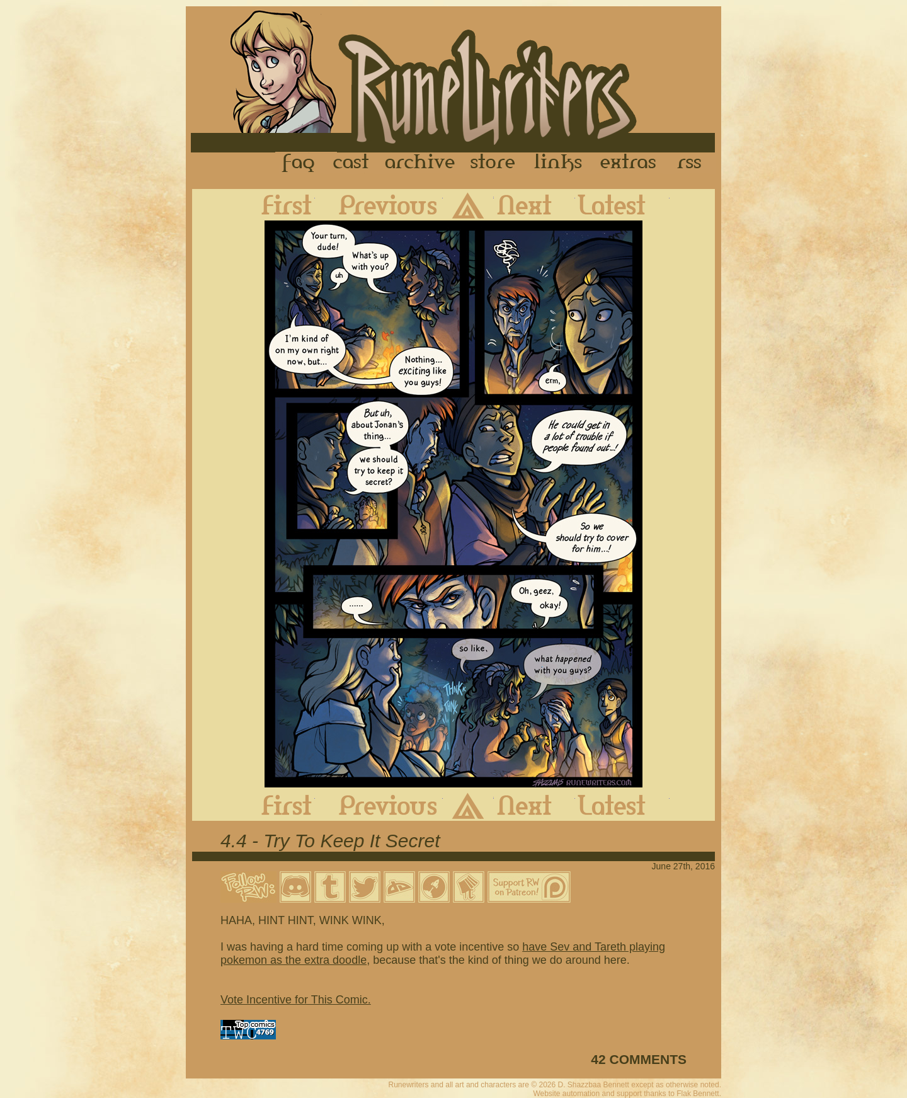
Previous (379, 204)
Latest (622, 204)
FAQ (299, 163)
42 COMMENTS (639, 1059)
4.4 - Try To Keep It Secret (330, 840)
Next (534, 204)
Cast (351, 163)
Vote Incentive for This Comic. (295, 999)
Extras (630, 163)
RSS (693, 163)
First (276, 204)
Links (558, 163)
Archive (420, 163)
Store (492, 163)
